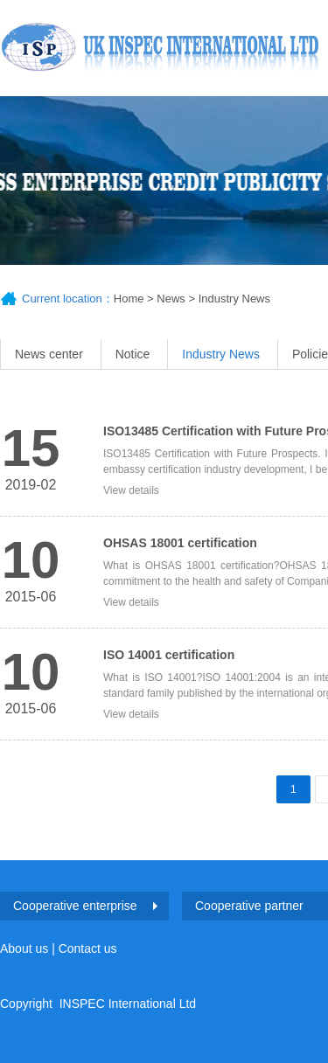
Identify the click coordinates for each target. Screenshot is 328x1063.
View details (131, 490)
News (171, 298)
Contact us (88, 948)
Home (129, 298)
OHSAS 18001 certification (180, 543)
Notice (132, 354)
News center (49, 354)
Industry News (234, 298)
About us (24, 948)
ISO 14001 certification (168, 655)
